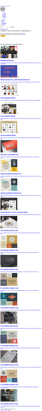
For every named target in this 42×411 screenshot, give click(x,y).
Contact (8, 6)
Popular (4, 15)
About (1, 6)
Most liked (5, 16)
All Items (3, 11)
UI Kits (3, 20)
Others (3, 24)
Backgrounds (4, 23)
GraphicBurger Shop (4, 29)
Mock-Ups (3, 19)
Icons (3, 21)
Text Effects (4, 22)
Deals (4, 17)
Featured (4, 14)
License (4, 6)
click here (23, 33)
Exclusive (4, 13)
